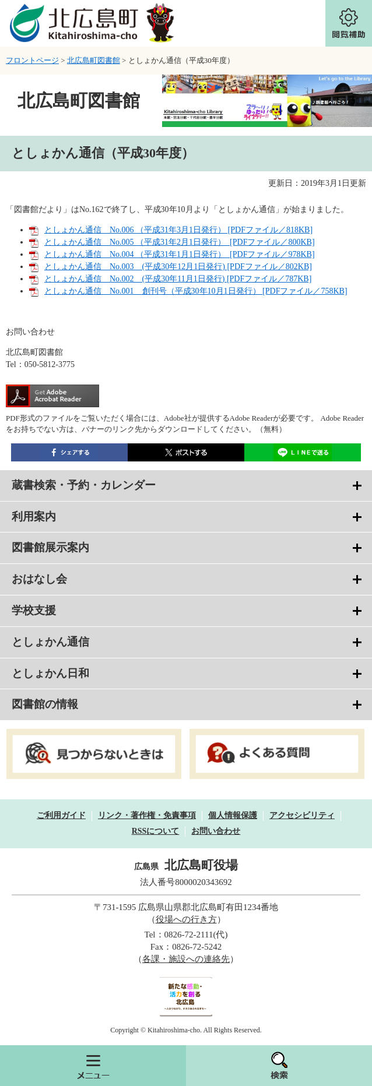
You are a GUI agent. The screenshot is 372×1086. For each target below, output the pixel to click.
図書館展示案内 (50, 547)
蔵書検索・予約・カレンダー (84, 485)
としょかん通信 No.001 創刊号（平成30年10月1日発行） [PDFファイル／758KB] (196, 291)
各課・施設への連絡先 (186, 959)
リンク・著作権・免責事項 (147, 815)
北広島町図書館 (93, 60)
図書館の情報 (45, 704)
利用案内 (34, 516)
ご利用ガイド (61, 815)
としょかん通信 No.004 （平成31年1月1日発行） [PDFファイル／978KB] (179, 254)
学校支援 (34, 610)
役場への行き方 (186, 919)
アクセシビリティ (302, 815)
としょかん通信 (50, 642)
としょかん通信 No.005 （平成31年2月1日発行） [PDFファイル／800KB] (179, 242)
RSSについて (156, 831)
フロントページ (32, 60)
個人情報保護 (232, 815)
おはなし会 (39, 579)
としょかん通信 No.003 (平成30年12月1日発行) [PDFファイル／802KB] (178, 266)
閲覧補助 (348, 23)
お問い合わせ (215, 831)
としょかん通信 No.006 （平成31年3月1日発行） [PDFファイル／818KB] (178, 229)
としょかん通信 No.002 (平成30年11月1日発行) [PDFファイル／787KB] (177, 278)
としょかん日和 (50, 673)
